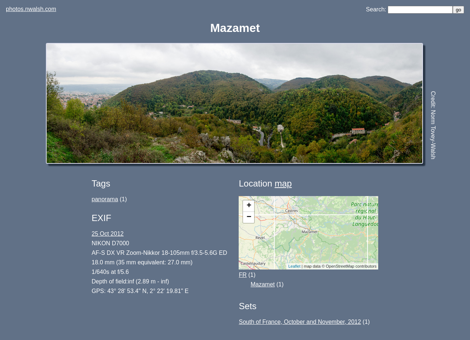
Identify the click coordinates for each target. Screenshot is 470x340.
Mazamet (262, 284)
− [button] (248, 217)
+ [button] (248, 205)
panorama (105, 199)
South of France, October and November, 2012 (300, 322)
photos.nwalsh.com (31, 9)
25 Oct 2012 (108, 234)
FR (242, 275)
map (283, 183)
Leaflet (294, 266)
